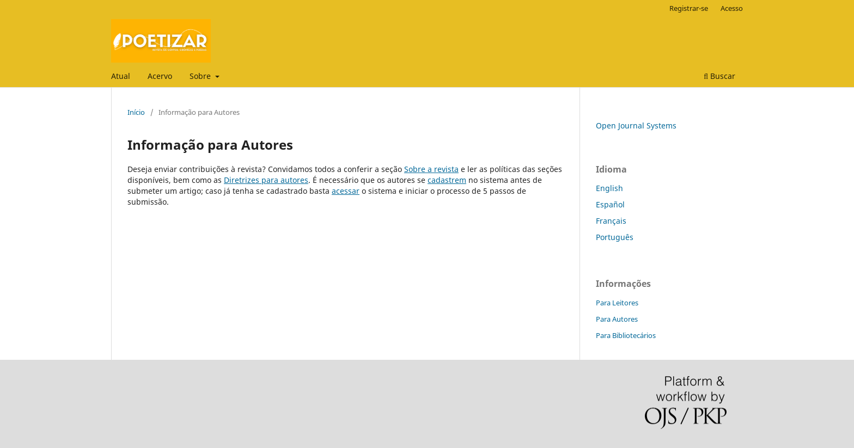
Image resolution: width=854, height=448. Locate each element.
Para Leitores (617, 303)
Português (614, 237)
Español (610, 204)
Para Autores (617, 319)
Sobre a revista (431, 169)
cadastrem (447, 180)
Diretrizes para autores (266, 180)
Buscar (719, 76)
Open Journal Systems (636, 125)
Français (611, 221)
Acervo (160, 76)
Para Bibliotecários (626, 335)
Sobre (201, 76)
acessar (345, 191)
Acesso (732, 8)
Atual (120, 76)
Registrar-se (688, 8)
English (609, 188)
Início (136, 112)
